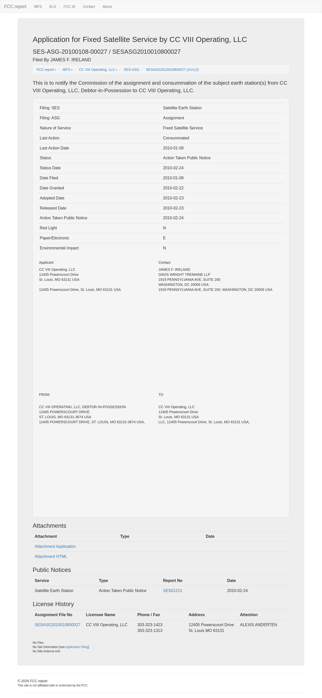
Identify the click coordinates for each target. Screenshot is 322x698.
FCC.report (15, 6)
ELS (52, 7)
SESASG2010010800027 (57, 625)
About (107, 7)
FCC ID (69, 7)
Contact (89, 7)
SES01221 (172, 590)
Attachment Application (55, 546)
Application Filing (76, 647)
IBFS (38, 7)
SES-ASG (131, 70)
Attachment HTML (51, 556)
